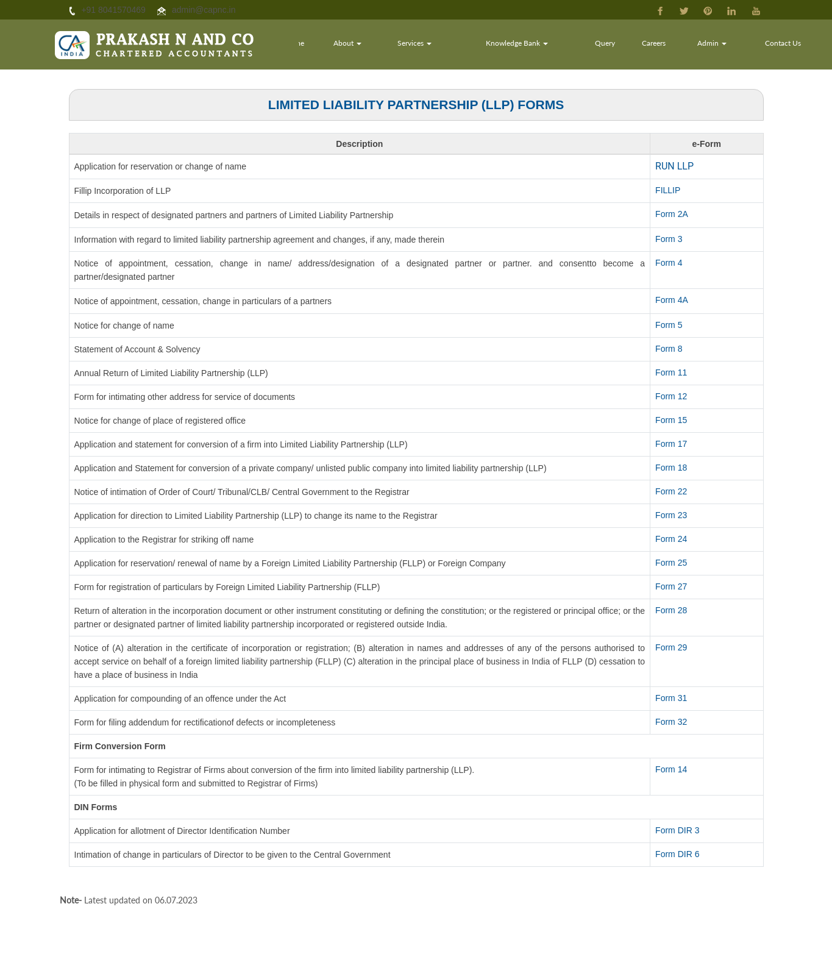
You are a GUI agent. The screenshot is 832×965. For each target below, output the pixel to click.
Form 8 (668, 349)
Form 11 (671, 372)
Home (324, 45)
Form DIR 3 (677, 830)
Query (617, 45)
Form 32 (671, 722)
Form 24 (671, 539)
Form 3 (668, 239)
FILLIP (667, 190)
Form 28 (671, 610)
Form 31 (671, 698)
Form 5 (668, 325)
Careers (663, 45)
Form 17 (671, 444)
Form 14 (671, 769)
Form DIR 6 (677, 854)
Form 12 (671, 396)
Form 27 (671, 586)
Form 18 (671, 467)
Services (438, 45)
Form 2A (671, 214)
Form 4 (668, 263)
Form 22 (671, 491)
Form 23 (671, 515)
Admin (718, 45)
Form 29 (671, 647)
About (374, 45)
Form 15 (671, 420)
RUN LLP (674, 166)
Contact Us (785, 45)
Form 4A (671, 300)
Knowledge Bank (534, 45)
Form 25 (671, 563)
